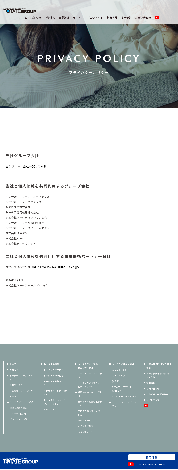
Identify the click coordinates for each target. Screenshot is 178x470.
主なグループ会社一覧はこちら (26, 166)
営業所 (115, 381)
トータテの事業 (51, 364)
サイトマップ (153, 400)
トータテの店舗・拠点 (123, 364)
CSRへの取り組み (18, 408)
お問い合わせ (143, 17)
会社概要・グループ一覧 (22, 390)
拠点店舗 (112, 17)
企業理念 (14, 396)
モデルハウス (118, 375)
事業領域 (64, 17)
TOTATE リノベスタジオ (124, 396)
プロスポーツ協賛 (18, 419)
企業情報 (49, 17)
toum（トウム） (120, 370)
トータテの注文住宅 (54, 370)
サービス (78, 17)
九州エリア (49, 409)
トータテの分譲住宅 (54, 375)
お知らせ (35, 17)
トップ (13, 364)
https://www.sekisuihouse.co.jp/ (56, 267)
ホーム (23, 17)
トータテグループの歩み (22, 402)
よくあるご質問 (85, 426)
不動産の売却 (84, 420)
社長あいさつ (16, 385)
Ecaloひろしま (85, 432)
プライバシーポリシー (157, 394)
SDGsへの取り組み (19, 413)
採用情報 (126, 17)
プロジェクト (95, 17)
